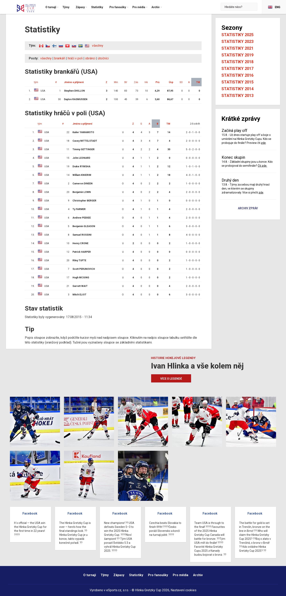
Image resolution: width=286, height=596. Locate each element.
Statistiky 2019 (237, 55)
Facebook (29, 513)
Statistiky (136, 575)
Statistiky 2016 (237, 75)
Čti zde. (262, 165)
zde (263, 142)
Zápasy (118, 575)
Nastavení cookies (183, 590)
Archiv (198, 575)
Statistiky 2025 (237, 34)
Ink (146, 82)
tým (36, 82)
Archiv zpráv (248, 208)
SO (181, 82)
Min (116, 82)
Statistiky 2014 (237, 88)
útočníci (103, 58)
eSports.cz (113, 590)
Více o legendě (171, 378)
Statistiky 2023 (237, 41)
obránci (90, 58)
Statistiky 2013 (237, 95)
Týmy (105, 575)
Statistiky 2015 (237, 82)
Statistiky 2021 (237, 48)
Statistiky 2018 (237, 61)
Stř (125, 82)
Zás (136, 82)
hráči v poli (75, 58)
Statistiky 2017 (237, 68)
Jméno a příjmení (74, 82)
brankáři (59, 58)
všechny (97, 45)
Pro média (180, 575)
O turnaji (89, 575)
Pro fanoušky (158, 575)
